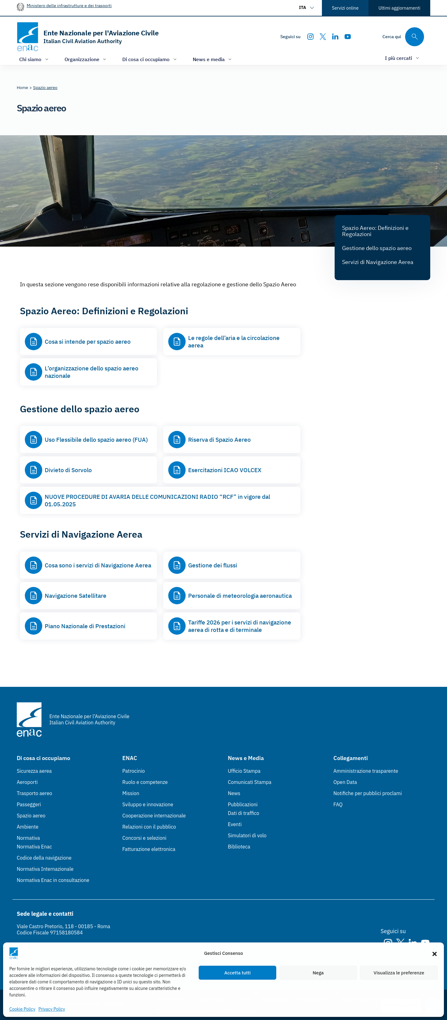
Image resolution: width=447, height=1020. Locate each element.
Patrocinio (133, 771)
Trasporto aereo (34, 793)
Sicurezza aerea (34, 771)
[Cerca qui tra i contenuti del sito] (403, 36)
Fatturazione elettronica (148, 849)
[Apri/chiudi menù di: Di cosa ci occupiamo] (150, 59)
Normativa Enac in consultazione (53, 880)
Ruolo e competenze (145, 782)
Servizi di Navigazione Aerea (377, 262)
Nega (318, 973)
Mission (130, 793)
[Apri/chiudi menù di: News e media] (213, 59)
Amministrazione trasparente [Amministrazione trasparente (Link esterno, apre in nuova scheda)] (365, 771)
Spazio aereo (31, 815)
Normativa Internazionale (45, 869)
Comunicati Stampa (249, 782)
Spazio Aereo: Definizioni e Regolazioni (375, 231)
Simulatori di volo (247, 835)
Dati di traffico (243, 813)
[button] (434, 953)
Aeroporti (27, 782)
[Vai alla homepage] (88, 36)
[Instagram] (310, 36)
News (234, 793)
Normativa (28, 838)
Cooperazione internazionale (154, 815)
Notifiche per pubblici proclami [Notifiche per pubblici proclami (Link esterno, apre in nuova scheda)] (367, 793)
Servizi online (345, 8)
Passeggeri (29, 804)
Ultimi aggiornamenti (399, 8)
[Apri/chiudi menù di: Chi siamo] (34, 59)
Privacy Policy (51, 1009)
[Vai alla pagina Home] (22, 87)
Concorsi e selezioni (144, 838)
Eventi (235, 824)
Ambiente (27, 827)
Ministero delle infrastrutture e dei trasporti (69, 5)
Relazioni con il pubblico (149, 827)
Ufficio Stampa (244, 771)
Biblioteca (239, 846)
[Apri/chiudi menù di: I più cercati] (402, 58)
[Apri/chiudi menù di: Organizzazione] (86, 59)
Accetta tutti (237, 973)
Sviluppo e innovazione (147, 804)
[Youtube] (348, 36)
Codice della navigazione (44, 858)
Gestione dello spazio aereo (377, 248)
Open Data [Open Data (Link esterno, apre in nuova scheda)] (345, 782)
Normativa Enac (34, 846)
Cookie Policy (22, 1009)
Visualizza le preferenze (399, 973)
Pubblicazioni (243, 804)
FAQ (338, 804)
